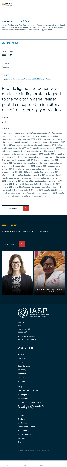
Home (8, 464)
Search (42, 464)
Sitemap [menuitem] (21, 442)
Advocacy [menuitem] (22, 370)
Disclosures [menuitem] (22, 423)
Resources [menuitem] (22, 358)
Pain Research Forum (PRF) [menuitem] (29, 391)
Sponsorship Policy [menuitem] (25, 434)
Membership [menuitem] (23, 374)
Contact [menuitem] (21, 415)
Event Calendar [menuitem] (24, 366)
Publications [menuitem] (23, 355)
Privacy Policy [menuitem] (23, 431)
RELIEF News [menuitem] (23, 398)
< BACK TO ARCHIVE (10, 43)
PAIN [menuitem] (20, 387)
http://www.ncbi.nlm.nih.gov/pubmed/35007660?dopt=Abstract (27, 79)
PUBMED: (5, 75)
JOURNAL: (6, 63)
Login (58, 464)
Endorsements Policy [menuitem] (26, 427)
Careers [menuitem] (21, 378)
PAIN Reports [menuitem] (23, 395)
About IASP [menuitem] (22, 381)
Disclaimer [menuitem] (22, 419)
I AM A (25, 464)
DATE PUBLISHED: (9, 51)
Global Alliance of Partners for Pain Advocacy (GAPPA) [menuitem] (31, 407)
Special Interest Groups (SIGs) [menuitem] (29, 402)
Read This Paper (12, 208)
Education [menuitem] (22, 362)
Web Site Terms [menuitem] (24, 438)
